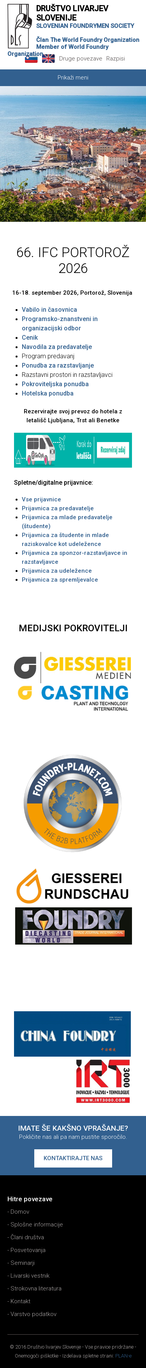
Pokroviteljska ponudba (55, 384)
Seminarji (23, 1262)
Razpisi (115, 58)
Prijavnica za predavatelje (58, 508)
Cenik (30, 337)
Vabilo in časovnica (49, 309)
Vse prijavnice (41, 499)
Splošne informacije (37, 1224)
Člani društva (27, 1237)
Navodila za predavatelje (57, 347)
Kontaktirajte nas (73, 1158)
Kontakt (20, 1301)
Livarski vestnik (30, 1275)
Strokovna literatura (36, 1288)
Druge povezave (80, 58)
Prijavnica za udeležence (57, 570)
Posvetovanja (28, 1250)
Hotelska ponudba (48, 393)
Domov (20, 1211)
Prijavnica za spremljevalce (60, 579)
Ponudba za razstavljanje (58, 365)
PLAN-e (123, 1356)
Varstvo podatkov (33, 1314)
